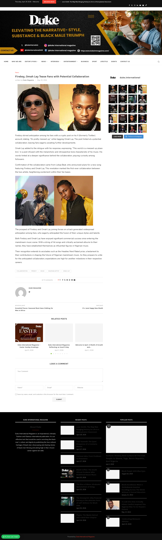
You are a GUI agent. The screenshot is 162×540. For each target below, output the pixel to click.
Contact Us (125, 61)
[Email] (143, 5)
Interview (55, 61)
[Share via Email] (74, 280)
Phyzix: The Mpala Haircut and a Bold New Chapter (87, 516)
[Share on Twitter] (65, 280)
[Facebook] (129, 5)
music (42, 271)
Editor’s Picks (31, 61)
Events (114, 61)
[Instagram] (134, 5)
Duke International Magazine (85, 537)
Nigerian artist (53, 271)
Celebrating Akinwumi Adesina (131, 520)
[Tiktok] (146, 5)
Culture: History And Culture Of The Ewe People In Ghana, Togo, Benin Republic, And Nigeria (125, 458)
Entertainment (70, 61)
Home (6, 61)
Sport (94, 61)
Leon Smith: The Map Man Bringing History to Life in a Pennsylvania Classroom (86, 2)
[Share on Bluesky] (72, 280)
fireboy (34, 271)
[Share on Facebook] (62, 280)
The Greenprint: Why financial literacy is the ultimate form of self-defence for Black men (88, 502)
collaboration (22, 271)
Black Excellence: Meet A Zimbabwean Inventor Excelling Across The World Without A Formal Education (133, 488)
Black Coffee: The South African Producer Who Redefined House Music (86, 472)
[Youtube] (140, 5)
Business (85, 61)
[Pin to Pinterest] (67, 280)
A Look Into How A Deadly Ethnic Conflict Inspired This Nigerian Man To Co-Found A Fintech (134, 505)
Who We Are (16, 61)
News (43, 61)
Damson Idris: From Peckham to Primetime (88, 457)
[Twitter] (132, 5)
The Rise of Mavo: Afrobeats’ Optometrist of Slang (88, 485)
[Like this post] (60, 280)
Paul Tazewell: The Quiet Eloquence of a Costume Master (86, 444)
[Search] (159, 61)
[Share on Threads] (69, 280)
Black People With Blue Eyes (133, 471)
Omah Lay (66, 271)
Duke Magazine (28, 80)
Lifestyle (104, 61)
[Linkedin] (137, 5)
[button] (58, 2)
